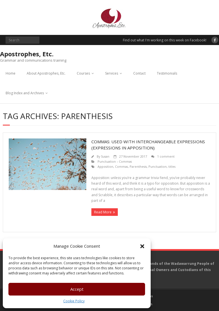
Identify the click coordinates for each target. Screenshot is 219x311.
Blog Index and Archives (25, 93)
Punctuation (157, 166)
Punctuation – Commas (115, 161)
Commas (121, 166)
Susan (105, 156)
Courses (83, 73)
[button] (142, 246)
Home (10, 73)
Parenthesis (138, 166)
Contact (139, 73)
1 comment (166, 156)
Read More (103, 212)
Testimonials (167, 73)
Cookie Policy (74, 301)
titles (171, 166)
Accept (76, 289)
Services (111, 73)
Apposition (105, 166)
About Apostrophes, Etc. (46, 73)
